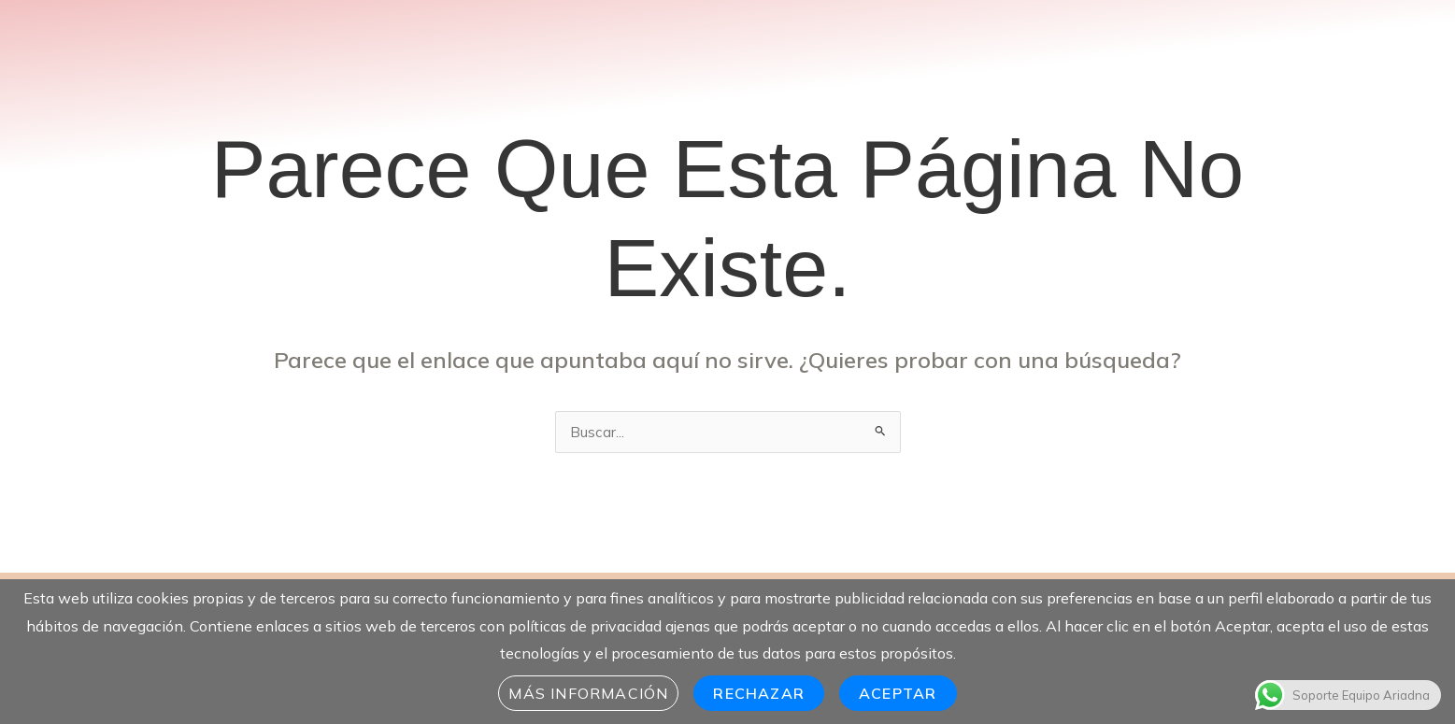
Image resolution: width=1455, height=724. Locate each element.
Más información (588, 693)
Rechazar (759, 693)
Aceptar (897, 693)
